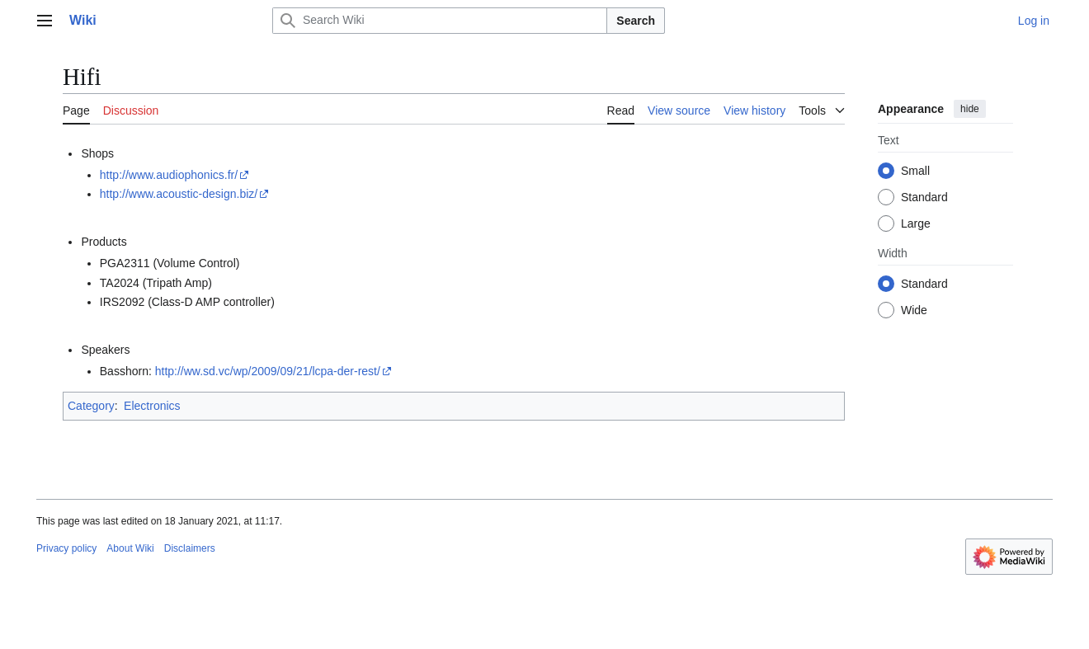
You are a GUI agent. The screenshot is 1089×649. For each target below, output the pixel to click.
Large (916, 223)
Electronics (152, 405)
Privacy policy (66, 548)
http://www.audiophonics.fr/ (169, 174)
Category (91, 405)
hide (969, 109)
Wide (914, 310)
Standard (924, 197)
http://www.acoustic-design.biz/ (178, 193)
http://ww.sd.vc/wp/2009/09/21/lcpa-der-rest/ (267, 371)
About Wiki (129, 548)
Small (915, 170)
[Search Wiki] (439, 20)
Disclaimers (189, 548)
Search (635, 20)
